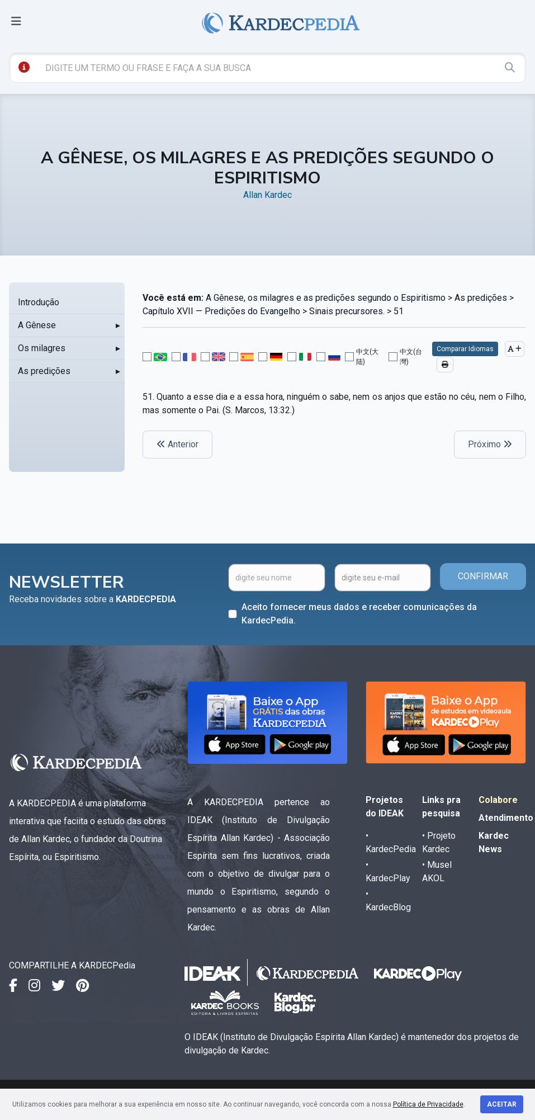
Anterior (177, 444)
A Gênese (37, 325)
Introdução (38, 302)
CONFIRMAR (483, 576)
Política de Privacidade (428, 1104)
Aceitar (502, 1104)
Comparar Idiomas (465, 349)
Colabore (498, 800)
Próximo (490, 444)
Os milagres (41, 348)
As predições (44, 371)
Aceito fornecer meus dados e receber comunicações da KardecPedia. (359, 614)
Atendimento (506, 817)
